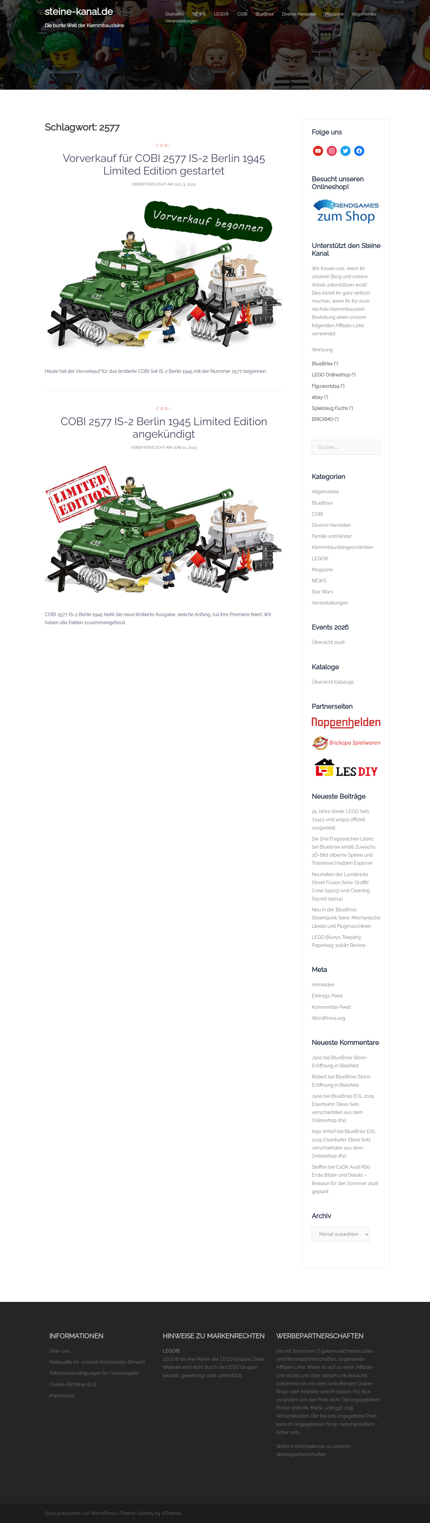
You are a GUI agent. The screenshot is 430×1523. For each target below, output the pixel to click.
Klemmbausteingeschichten (342, 547)
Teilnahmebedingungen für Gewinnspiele (94, 1373)
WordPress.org (328, 1018)
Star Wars (322, 592)
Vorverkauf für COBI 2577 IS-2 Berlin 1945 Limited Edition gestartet (164, 164)
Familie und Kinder (332, 536)
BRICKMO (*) (325, 419)
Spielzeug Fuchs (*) (332, 408)
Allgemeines (364, 14)
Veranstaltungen (181, 21)
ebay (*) (320, 397)
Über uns (59, 1351)
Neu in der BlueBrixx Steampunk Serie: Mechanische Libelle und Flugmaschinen (346, 918)
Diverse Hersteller (299, 14)
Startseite (174, 14)
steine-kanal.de (79, 11)
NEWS (199, 14)
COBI (242, 14)
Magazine (334, 14)
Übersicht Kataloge (333, 682)
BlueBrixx (265, 14)
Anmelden (323, 985)
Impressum (62, 1395)
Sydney (145, 1513)
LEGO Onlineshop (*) (333, 375)
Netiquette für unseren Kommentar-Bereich (97, 1362)
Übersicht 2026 (328, 642)
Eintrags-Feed (327, 996)
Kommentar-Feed (331, 1007)
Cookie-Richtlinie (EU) (72, 1384)
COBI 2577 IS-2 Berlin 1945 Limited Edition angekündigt (164, 427)
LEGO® (221, 14)
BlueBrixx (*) (325, 364)
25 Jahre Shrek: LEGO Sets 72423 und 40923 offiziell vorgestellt (340, 819)
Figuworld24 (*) (328, 386)
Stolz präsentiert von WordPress (80, 1513)
